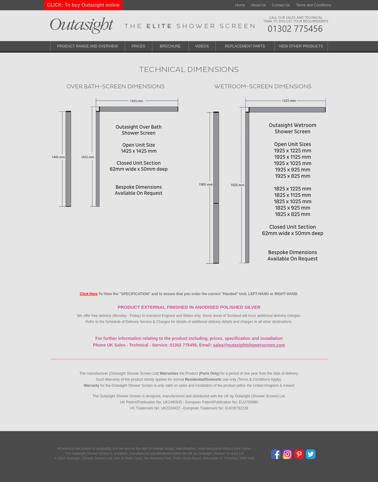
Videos (202, 46)
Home (240, 5)
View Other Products (301, 46)
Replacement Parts (245, 46)
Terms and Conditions (313, 5)
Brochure (170, 46)
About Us (258, 5)
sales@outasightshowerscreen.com (249, 345)
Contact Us (281, 5)
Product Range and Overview (87, 46)
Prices (138, 46)
